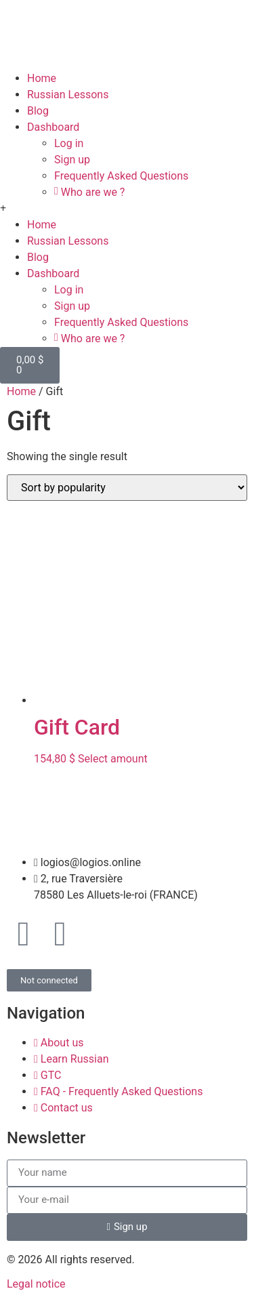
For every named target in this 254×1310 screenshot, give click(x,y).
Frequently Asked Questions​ (121, 175)
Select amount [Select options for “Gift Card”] (113, 758)
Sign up (72, 159)
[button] (127, 209)
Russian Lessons (67, 94)
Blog (38, 110)
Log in (68, 143)
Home (41, 78)
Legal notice (36, 1283)
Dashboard (53, 127)
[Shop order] (127, 487)
